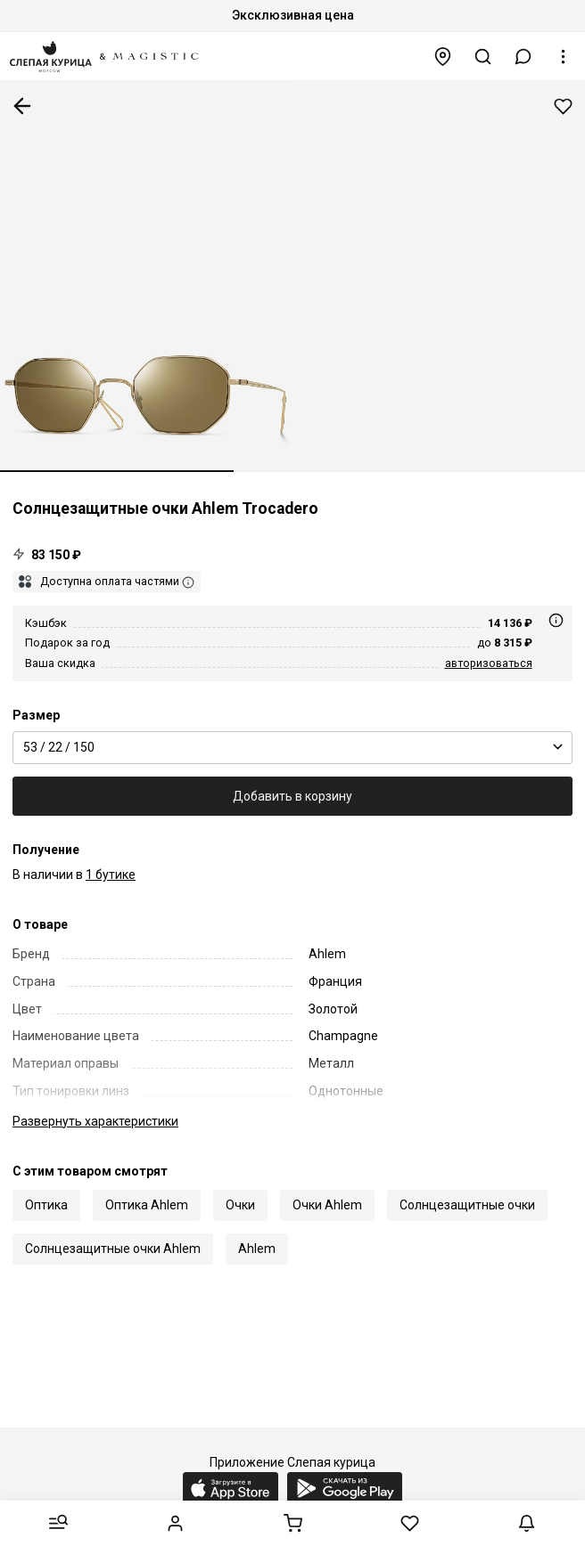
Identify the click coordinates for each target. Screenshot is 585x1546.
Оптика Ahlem (146, 1205)
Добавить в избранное (563, 106)
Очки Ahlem (327, 1205)
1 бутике (111, 874)
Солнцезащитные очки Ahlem (113, 1248)
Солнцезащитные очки (467, 1205)
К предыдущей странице (22, 106)
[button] (523, 56)
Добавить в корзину (292, 796)
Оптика (46, 1205)
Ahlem (257, 1248)
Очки (240, 1205)
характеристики (95, 1121)
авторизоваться (488, 663)
